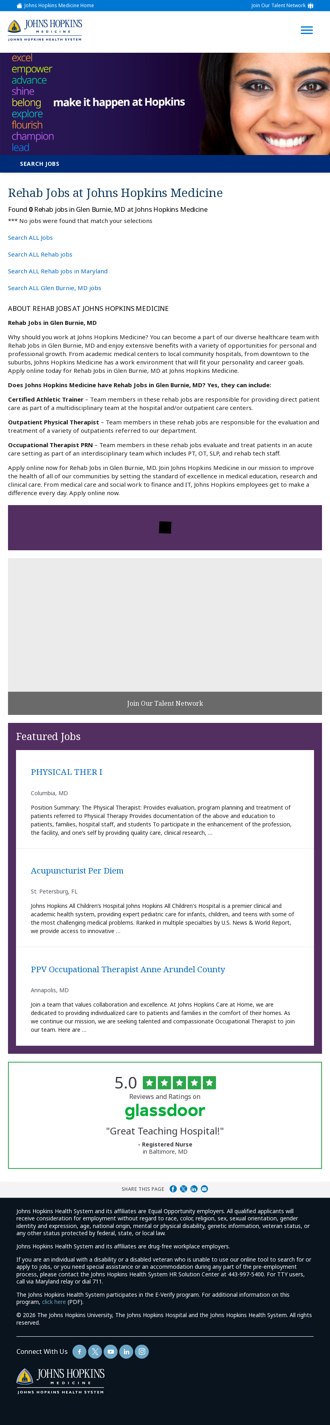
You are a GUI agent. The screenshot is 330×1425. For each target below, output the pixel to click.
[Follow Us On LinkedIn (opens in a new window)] (126, 1352)
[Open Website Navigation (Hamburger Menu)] (309, 20)
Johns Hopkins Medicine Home (59, 5)
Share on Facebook (173, 1188)
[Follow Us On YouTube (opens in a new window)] (111, 1352)
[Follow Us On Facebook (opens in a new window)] (79, 1352)
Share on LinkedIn (194, 1188)
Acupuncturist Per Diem (77, 871)
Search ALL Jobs (30, 237)
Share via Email (204, 1188)
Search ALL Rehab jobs (40, 254)
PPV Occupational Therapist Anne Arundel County (128, 969)
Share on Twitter (183, 1188)
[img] (45, 30)
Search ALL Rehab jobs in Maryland (58, 271)
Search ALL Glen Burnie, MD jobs (54, 288)
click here (54, 1302)
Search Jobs (40, 163)
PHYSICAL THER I (66, 772)
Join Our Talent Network (279, 5)
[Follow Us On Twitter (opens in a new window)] (95, 1352)
